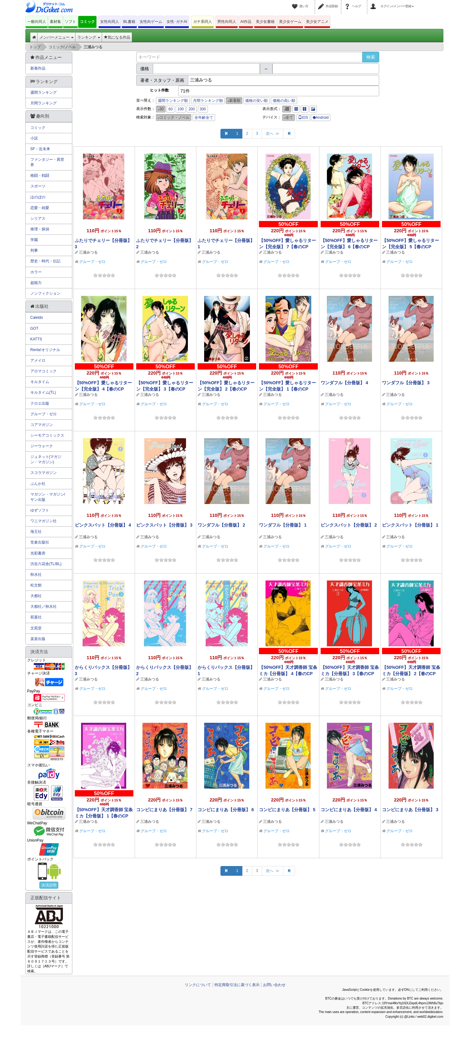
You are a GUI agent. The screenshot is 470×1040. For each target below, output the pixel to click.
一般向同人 (36, 21)
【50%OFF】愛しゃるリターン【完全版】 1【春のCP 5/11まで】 (287, 389)
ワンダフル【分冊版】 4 (344, 382)
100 (181, 109)
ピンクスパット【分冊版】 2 (349, 525)
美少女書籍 (265, 21)
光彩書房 (37, 553)
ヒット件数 (159, 90)
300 (203, 109)
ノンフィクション (45, 293)
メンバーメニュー (56, 37)
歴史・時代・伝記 (45, 261)
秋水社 (36, 574)
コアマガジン (41, 425)
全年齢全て (203, 117)
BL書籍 (129, 21)
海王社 (36, 531)
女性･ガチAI (177, 21)
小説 (34, 138)
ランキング (88, 37)
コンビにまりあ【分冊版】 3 (410, 809)
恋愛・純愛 (39, 208)
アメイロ (37, 360)
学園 (34, 240)
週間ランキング (43, 92)
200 (192, 109)
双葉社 (36, 617)
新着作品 (37, 68)
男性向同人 (226, 21)
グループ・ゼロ (92, 262)
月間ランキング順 (208, 100)
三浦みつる (88, 252)
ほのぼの (37, 197)
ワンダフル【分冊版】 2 (221, 525)
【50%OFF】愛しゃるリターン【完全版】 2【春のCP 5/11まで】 (226, 389)
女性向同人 (109, 21)
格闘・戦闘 (39, 175)
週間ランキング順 (173, 100)
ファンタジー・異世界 (47, 162)
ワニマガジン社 (43, 521)
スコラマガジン (43, 472)
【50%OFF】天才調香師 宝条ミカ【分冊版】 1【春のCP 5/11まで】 (104, 816)
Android (320, 117)
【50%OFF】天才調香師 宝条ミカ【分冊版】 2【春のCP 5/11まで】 (411, 673)
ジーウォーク (41, 446)
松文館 (36, 585)
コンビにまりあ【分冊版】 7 (164, 809)
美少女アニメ (317, 21)
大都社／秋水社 (43, 606)
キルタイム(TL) (43, 392)
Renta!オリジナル (45, 350)
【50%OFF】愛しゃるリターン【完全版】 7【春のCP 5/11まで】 (287, 246)
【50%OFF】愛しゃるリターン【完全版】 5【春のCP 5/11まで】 (410, 246)
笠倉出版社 (39, 542)
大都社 (36, 596)
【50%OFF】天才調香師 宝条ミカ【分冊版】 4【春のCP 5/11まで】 (288, 673)
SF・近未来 (40, 149)
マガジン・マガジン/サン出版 (47, 497)
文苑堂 (36, 628)
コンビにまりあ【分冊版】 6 (226, 809)
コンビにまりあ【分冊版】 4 (349, 809)
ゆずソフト (39, 510)
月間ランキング (43, 103)
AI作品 (245, 21)
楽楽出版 (37, 639)
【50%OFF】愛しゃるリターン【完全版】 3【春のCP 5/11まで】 (164, 389)
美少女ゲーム (290, 21)
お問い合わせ (274, 985)
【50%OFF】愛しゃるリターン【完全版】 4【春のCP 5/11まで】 (103, 389)
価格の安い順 (256, 100)
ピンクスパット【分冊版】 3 (164, 525)
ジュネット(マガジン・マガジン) (46, 459)
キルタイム (39, 382)
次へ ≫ (272, 133)
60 (170, 109)
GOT (34, 328)
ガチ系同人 (202, 21)
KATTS (36, 339)
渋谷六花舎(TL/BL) (46, 564)
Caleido (36, 317)
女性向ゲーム (151, 21)
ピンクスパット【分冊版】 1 (410, 525)
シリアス (37, 218)
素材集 (55, 21)
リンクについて (198, 985)
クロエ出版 (39, 403)
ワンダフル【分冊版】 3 (406, 382)
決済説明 (48, 885)
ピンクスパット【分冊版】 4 (103, 525)
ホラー (36, 272)
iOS (303, 117)
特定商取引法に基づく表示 (237, 985)
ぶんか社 (37, 483)
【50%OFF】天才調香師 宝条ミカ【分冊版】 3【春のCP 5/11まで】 (350, 673)
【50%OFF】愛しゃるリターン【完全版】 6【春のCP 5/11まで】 (349, 246)
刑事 (34, 250)
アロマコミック (43, 371)
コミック (87, 21)
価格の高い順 (284, 100)
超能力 (36, 283)
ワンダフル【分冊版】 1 (283, 525)
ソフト (70, 21)
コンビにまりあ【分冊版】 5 (287, 809)
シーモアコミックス (47, 435)
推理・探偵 (39, 229)
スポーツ (37, 186)
